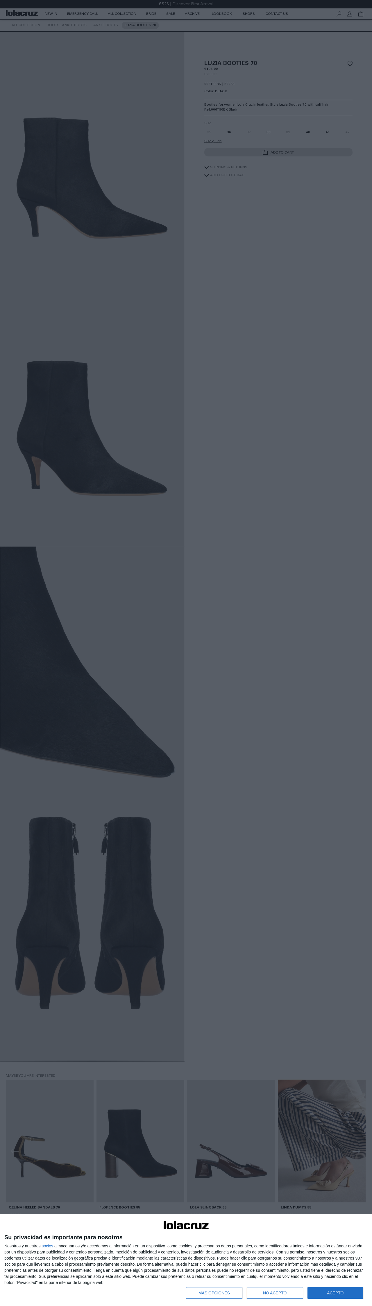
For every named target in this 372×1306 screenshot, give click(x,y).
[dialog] (186, 1260)
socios (47, 1246)
